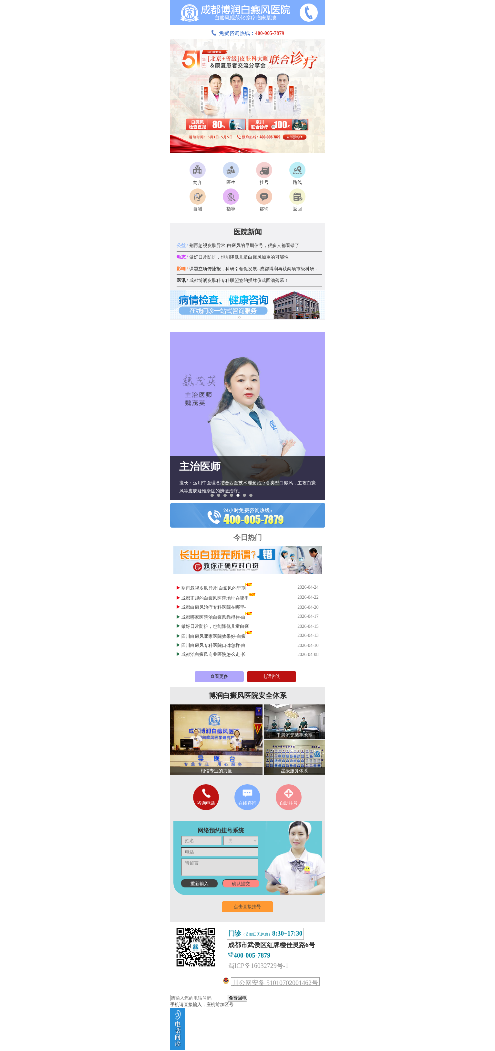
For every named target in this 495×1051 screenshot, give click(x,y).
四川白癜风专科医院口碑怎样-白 (213, 645)
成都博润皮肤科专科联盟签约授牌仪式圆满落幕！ (233, 280)
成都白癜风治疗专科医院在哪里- (213, 607)
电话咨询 (272, 676)
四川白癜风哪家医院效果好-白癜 (213, 636)
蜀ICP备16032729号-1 (258, 965)
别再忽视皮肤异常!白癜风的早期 (213, 588)
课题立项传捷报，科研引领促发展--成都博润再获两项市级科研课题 (250, 268)
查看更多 (219, 676)
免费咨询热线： (247, 33)
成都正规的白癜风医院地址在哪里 (215, 598)
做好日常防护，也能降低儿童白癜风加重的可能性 (233, 257)
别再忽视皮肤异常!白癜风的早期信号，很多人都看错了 (238, 245)
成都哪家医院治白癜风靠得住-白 (213, 617)
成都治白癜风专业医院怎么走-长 (213, 654)
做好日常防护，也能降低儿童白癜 (215, 626)
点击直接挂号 (247, 906)
